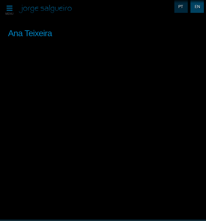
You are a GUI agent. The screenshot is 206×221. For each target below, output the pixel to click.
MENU (9, 13)
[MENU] (9, 8)
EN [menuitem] (196, 3)
